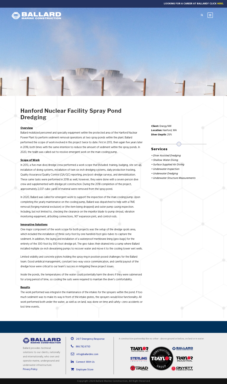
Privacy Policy (30, 369)
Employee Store (82, 370)
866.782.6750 (83, 347)
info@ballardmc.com (87, 354)
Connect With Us (83, 362)
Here (220, 4)
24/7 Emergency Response (90, 339)
